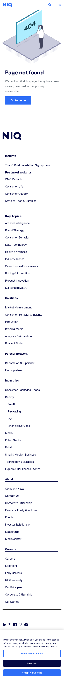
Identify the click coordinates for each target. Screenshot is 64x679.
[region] (32, 654)
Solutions (11, 298)
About (9, 479)
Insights (10, 156)
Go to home (18, 100)
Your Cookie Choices (32, 653)
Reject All (32, 663)
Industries (12, 380)
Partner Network (16, 353)
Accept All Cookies (32, 672)
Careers (10, 549)
